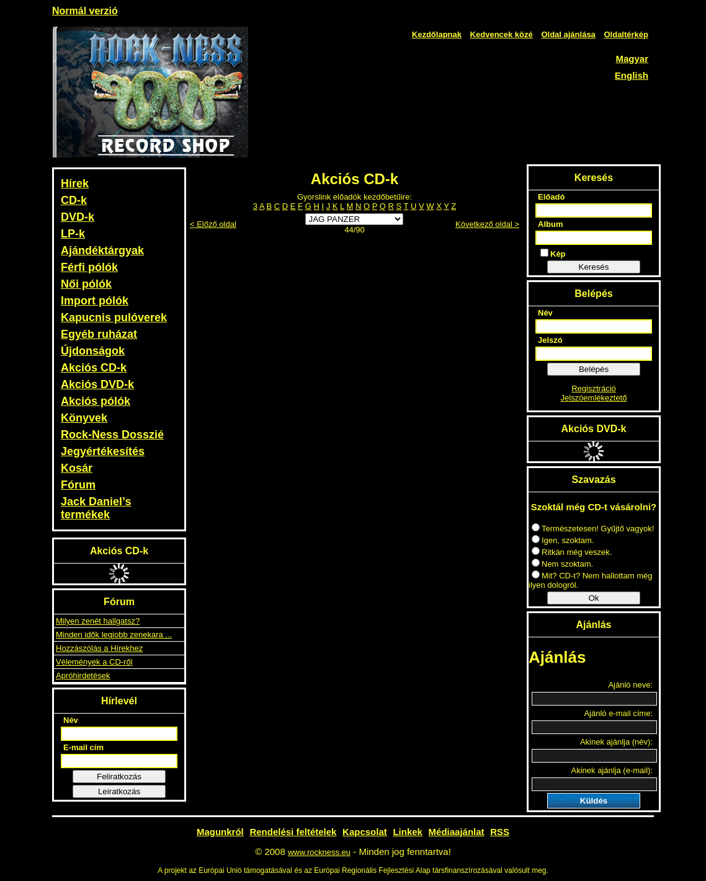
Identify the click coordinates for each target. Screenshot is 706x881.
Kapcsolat (364, 831)
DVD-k (77, 217)
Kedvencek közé (501, 34)
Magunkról (220, 831)
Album (550, 224)
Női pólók (86, 284)
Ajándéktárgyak (102, 250)
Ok (593, 598)
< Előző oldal (213, 224)
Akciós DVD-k (97, 384)
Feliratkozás (119, 776)
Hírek (75, 183)
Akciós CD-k (94, 367)
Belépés (594, 369)
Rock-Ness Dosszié (112, 434)
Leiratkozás (119, 791)
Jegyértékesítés (103, 451)
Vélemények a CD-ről (94, 661)
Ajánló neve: (630, 684)
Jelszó (550, 340)
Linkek (407, 831)
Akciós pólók (95, 401)
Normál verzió (85, 11)
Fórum (78, 485)
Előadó (551, 196)
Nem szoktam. (562, 564)
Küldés (593, 800)
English (631, 75)
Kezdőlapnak (437, 34)
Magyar (631, 58)
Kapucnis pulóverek (114, 317)
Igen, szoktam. (563, 540)
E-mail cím (83, 747)
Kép (553, 254)
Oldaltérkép (626, 34)
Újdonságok (93, 351)
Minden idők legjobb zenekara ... (114, 634)
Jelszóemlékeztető (594, 397)
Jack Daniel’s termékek (96, 508)
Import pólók (94, 300)
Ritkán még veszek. (572, 552)
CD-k (74, 200)
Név (70, 720)
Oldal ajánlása (568, 34)
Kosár (76, 468)
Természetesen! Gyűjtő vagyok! (593, 528)
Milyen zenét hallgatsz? (98, 621)
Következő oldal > (487, 224)
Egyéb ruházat (99, 334)
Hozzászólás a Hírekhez (99, 648)
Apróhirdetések (83, 675)
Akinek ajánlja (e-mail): (612, 770)
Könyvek (84, 418)
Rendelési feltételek (292, 831)
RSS (499, 831)
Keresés (594, 267)
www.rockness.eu (319, 852)
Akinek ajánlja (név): (616, 741)
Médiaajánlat (457, 831)
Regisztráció (593, 388)
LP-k (73, 234)
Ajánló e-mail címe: (618, 713)
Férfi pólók (89, 267)
